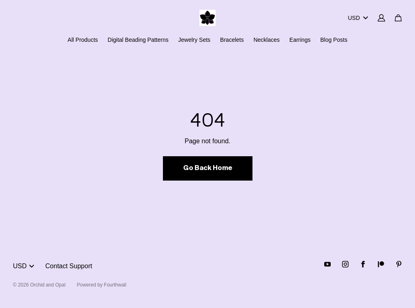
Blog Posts (333, 40)
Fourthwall (115, 285)
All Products (83, 40)
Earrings (299, 40)
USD (358, 18)
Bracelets (232, 40)
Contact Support (68, 266)
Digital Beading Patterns (138, 40)
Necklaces (266, 40)
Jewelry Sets (194, 40)
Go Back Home (207, 168)
